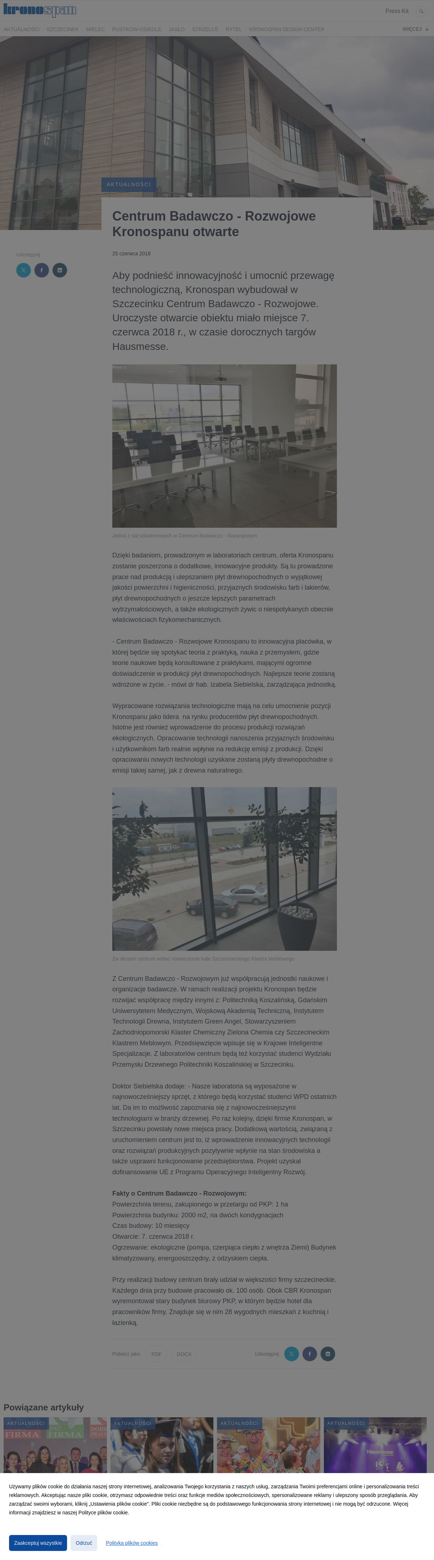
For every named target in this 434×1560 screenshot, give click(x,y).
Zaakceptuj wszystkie (38, 1543)
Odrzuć (84, 1543)
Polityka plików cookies (132, 1543)
